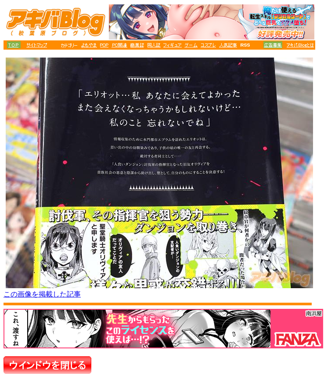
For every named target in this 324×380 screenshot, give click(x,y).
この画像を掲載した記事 (42, 294)
